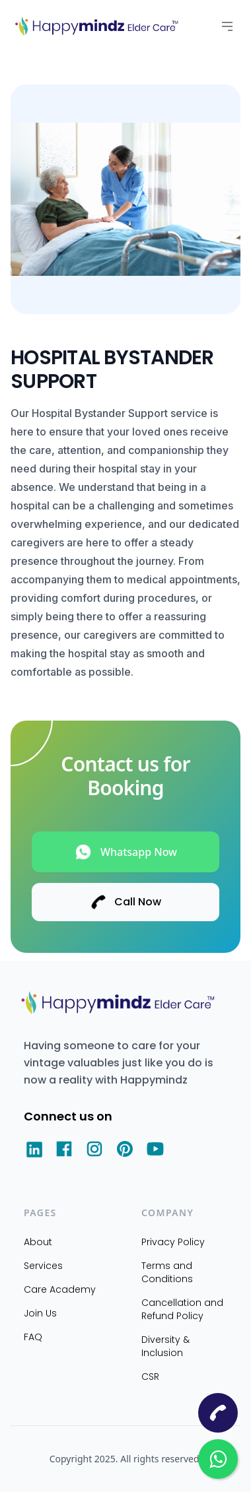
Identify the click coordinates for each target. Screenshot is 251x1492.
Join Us (40, 1313)
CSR (150, 1376)
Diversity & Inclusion (165, 1346)
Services (43, 1265)
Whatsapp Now (125, 852)
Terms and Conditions (167, 1272)
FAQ (33, 1337)
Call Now (125, 902)
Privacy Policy (173, 1242)
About (38, 1242)
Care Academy (60, 1289)
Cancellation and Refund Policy (182, 1309)
